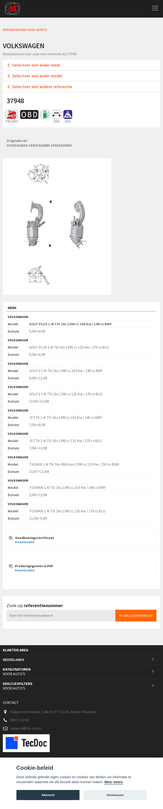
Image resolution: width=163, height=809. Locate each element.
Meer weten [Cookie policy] (113, 782)
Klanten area (15, 650)
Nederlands (13, 659)
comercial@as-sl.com (25, 728)
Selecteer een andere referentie (42, 86)
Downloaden (24, 542)
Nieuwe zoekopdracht (136, 615)
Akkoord (48, 795)
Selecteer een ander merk (36, 65)
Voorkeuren (115, 795)
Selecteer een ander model (37, 76)
